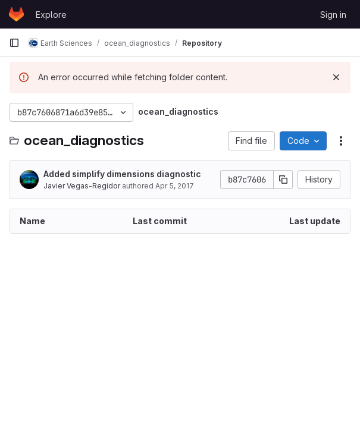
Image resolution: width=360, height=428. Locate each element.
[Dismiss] (336, 77)
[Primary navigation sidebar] (14, 42)
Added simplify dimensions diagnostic (122, 174)
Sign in (333, 15)
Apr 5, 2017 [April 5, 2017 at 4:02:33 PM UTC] (174, 185)
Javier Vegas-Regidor (81, 185)
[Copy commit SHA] (283, 179)
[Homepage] (16, 14)
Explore (51, 15)
